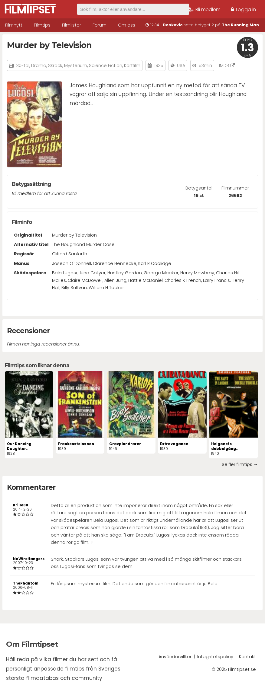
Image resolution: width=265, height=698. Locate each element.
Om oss (126, 25)
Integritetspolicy (215, 657)
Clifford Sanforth (69, 254)
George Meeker (161, 273)
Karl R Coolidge (154, 263)
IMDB (227, 65)
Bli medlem (204, 9)
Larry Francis (216, 280)
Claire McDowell (85, 280)
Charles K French (183, 280)
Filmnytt (13, 25)
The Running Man (240, 25)
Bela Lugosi (64, 273)
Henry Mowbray (197, 273)
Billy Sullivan (74, 288)
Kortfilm (132, 65)
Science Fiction (105, 65)
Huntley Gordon (124, 273)
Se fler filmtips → (240, 464)
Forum (99, 25)
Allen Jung (115, 280)
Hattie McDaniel (145, 280)
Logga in (243, 9)
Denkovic (172, 25)
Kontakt (247, 657)
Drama (38, 65)
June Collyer (92, 273)
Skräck (55, 65)
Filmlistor (71, 25)
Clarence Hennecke (114, 263)
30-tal (22, 65)
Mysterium (75, 65)
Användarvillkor (175, 657)
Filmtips (42, 25)
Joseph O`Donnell (71, 263)
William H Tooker (106, 288)
